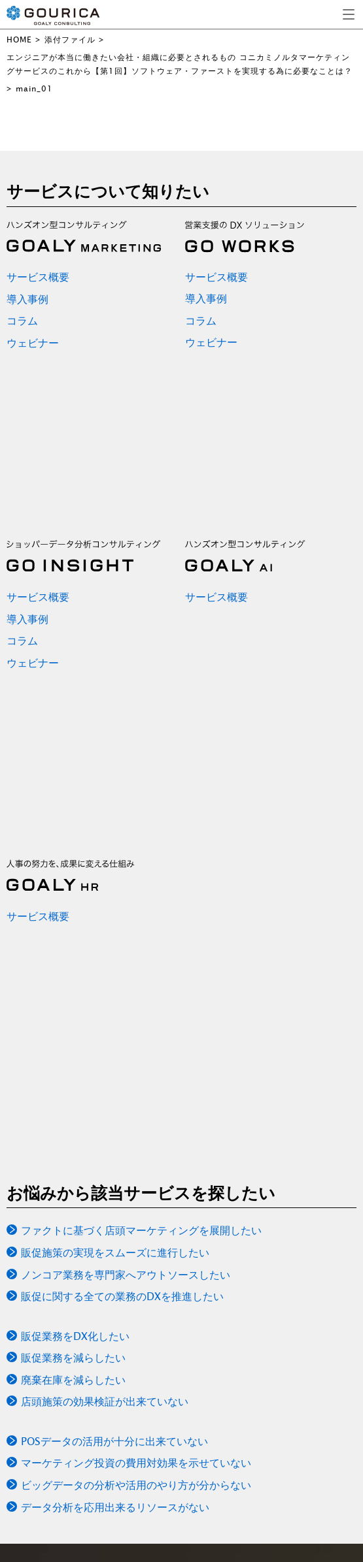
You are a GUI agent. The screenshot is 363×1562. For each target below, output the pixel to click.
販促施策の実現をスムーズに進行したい (115, 1252)
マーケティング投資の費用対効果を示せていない (136, 1463)
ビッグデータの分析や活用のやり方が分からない (136, 1485)
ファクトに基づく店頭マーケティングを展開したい (141, 1230)
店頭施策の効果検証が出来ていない (104, 1401)
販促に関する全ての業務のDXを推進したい (122, 1296)
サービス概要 (38, 277)
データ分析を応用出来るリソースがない (115, 1507)
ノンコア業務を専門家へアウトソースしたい (125, 1275)
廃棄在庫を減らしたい (73, 1380)
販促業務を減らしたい (73, 1357)
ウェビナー (33, 343)
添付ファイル (69, 39)
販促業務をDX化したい (75, 1336)
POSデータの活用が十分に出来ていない (114, 1441)
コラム (22, 321)
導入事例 (27, 299)
